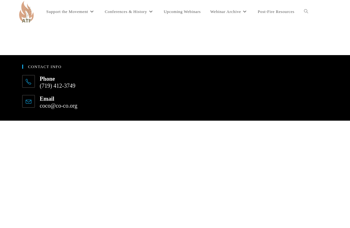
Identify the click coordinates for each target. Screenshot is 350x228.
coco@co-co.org (58, 106)
